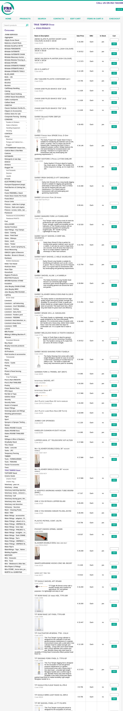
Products (25, 18)
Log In (119, 9)
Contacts (58, 18)
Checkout (114, 18)
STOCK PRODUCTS (43, 28)
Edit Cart (75, 18)
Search (42, 18)
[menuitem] (15, 34)
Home (8, 18)
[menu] (15, 303)
